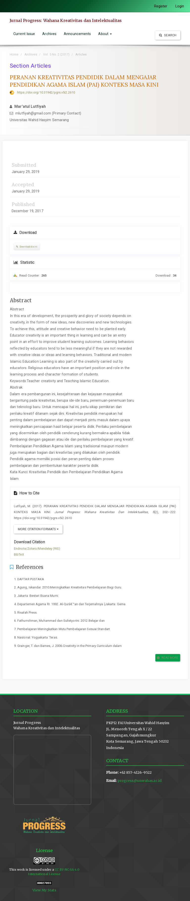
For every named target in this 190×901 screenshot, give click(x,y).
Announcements (77, 34)
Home (14, 54)
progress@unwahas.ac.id (140, 780)
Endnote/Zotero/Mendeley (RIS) (37, 548)
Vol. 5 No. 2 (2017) (56, 54)
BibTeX (19, 554)
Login (179, 6)
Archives (49, 34)
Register (160, 6)
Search (167, 35)
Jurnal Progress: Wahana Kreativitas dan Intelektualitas (66, 20)
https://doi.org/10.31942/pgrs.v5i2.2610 (46, 92)
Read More (167, 657)
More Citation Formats (38, 529)
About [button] (105, 34)
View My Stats (44, 890)
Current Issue (24, 34)
